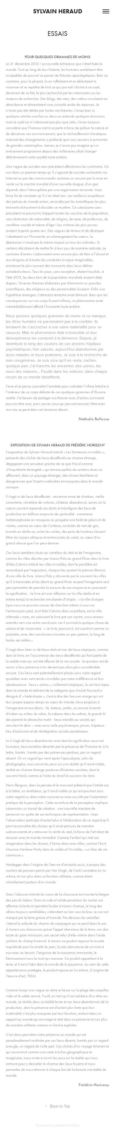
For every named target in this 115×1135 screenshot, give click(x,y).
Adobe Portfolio (67, 1125)
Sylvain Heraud (57, 11)
